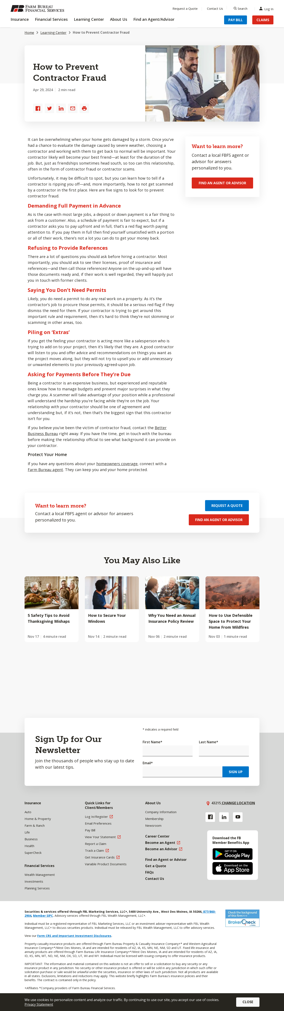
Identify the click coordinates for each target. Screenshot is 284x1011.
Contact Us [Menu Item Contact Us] (215, 8)
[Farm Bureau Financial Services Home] (38, 8)
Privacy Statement (39, 1004)
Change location (238, 803)
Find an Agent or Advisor (222, 183)
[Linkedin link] (224, 817)
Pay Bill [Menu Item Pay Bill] (235, 20)
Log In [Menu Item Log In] (267, 9)
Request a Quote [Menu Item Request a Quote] (185, 8)
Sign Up (236, 772)
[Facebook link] (210, 817)
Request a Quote (227, 505)
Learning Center (53, 32)
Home (29, 32)
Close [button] (248, 1002)
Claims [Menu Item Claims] (262, 20)
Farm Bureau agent (45, 469)
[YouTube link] (238, 817)
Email (148, 763)
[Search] (241, 8)
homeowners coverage (117, 463)
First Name (152, 742)
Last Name (208, 742)
